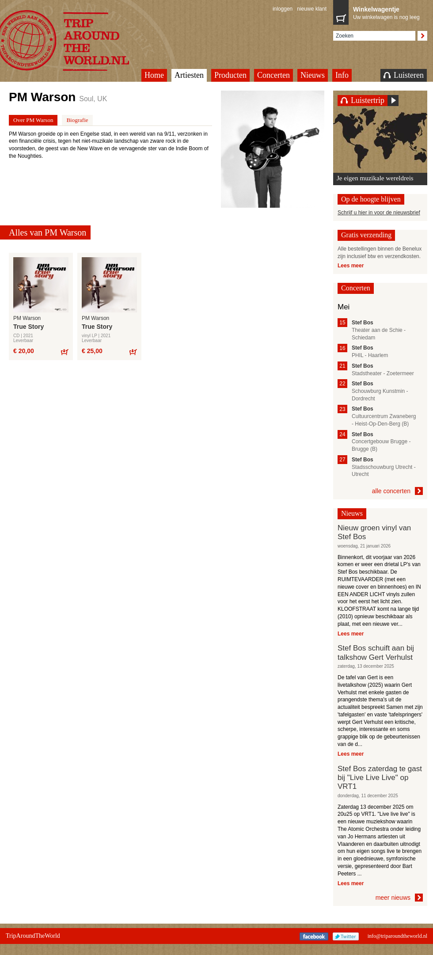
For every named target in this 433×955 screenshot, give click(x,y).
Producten (230, 75)
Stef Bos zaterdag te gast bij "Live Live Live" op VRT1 (380, 778)
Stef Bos (362, 323)
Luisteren (404, 75)
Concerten (273, 75)
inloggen (282, 9)
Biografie (77, 120)
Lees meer (351, 266)
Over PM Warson (33, 120)
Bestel (64, 351)
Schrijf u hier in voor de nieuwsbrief (379, 212)
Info (342, 75)
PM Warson (27, 318)
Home (154, 75)
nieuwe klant (312, 9)
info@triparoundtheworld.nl (397, 936)
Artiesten (189, 75)
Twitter (346, 936)
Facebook (314, 936)
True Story (28, 326)
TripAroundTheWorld (33, 935)
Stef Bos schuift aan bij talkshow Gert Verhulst (376, 652)
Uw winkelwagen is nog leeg (388, 12)
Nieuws (312, 75)
